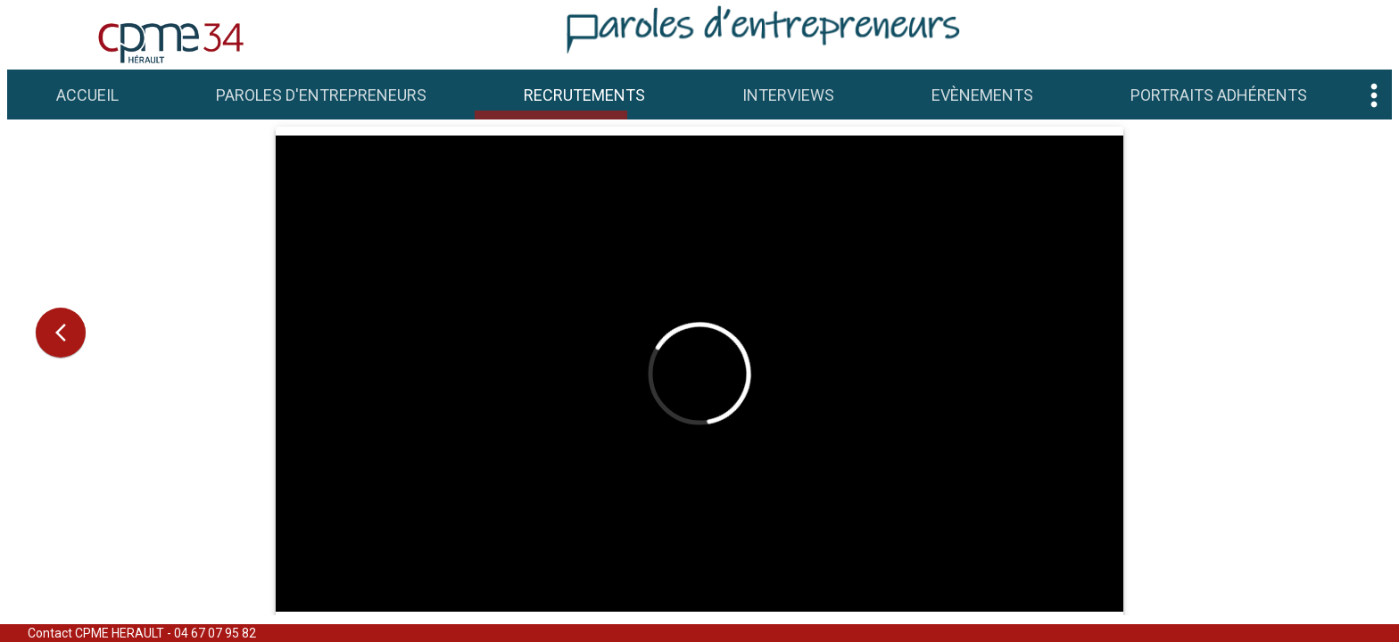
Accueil (87, 95)
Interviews (788, 95)
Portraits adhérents (1218, 95)
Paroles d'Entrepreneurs (321, 95)
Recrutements (584, 95)
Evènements (982, 95)
